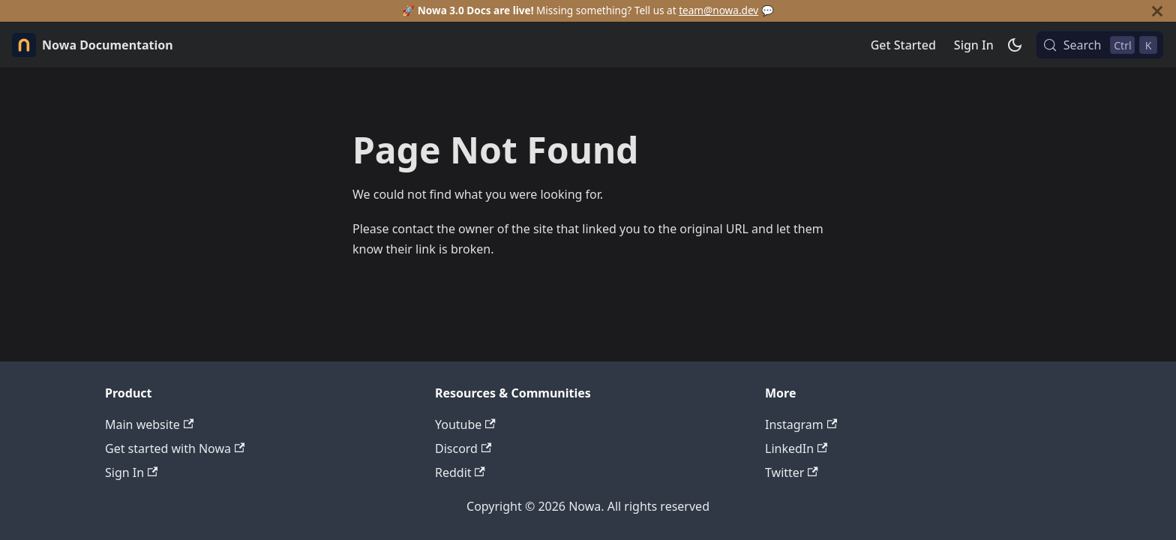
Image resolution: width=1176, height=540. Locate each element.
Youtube (465, 424)
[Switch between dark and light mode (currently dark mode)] (1015, 45)
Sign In (974, 45)
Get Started (903, 45)
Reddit (460, 472)
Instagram (801, 424)
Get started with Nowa (174, 448)
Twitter (791, 472)
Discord (463, 448)
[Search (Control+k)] (1100, 45)
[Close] (1157, 11)
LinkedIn (796, 448)
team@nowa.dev (718, 10)
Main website (149, 424)
